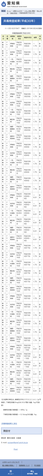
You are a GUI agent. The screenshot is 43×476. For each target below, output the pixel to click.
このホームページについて (10, 462)
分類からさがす (17, 11)
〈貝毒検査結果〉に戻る (9, 423)
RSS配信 (37, 465)
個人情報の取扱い (8, 465)
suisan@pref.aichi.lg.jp (18, 442)
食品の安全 (13, 13)
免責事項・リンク (24, 465)
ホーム (9, 11)
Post (16, 449)
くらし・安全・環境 (29, 11)
